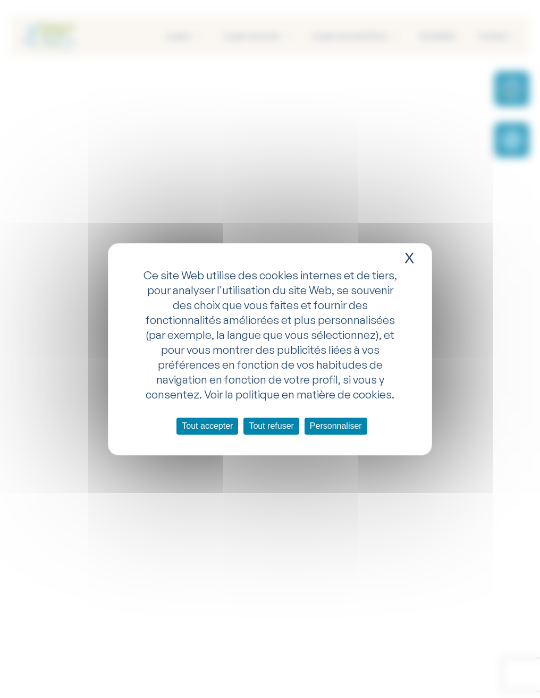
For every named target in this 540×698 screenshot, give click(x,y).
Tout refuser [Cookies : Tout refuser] (271, 425)
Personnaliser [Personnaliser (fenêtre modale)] (336, 425)
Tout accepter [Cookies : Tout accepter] (207, 425)
